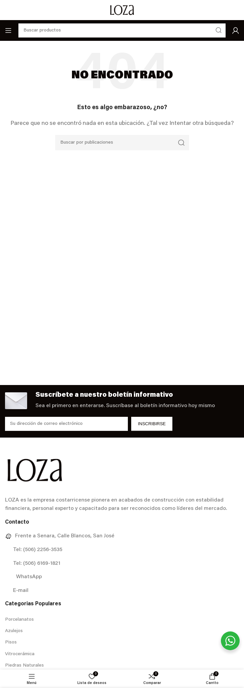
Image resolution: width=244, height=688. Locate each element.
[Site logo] (122, 10)
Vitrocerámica (19, 654)
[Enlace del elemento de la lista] (122, 536)
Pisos (11, 642)
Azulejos (14, 631)
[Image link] (34, 470)
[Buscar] (122, 142)
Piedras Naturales (24, 665)
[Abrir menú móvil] (8, 30)
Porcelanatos (19, 619)
